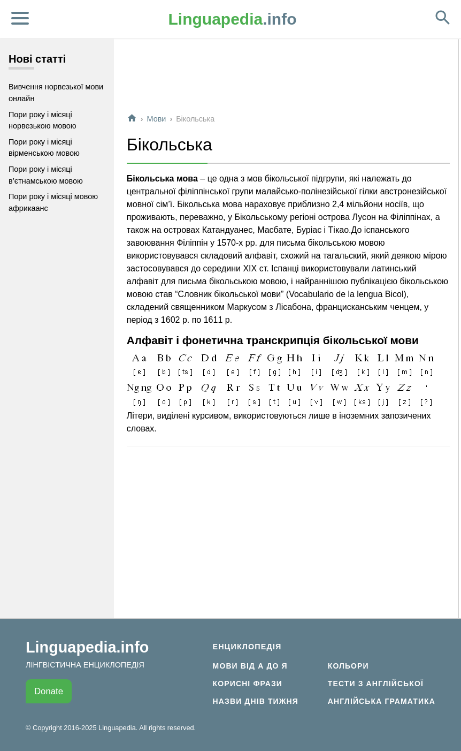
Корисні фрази (247, 683)
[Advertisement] (288, 80)
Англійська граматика (381, 701)
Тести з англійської (376, 683)
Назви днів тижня (255, 701)
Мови (156, 119)
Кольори (348, 666)
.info (232, 19)
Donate (48, 691)
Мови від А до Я (250, 666)
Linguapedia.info (87, 647)
